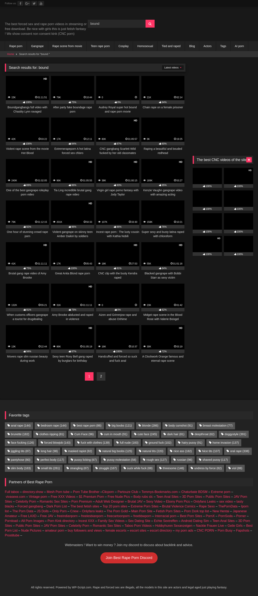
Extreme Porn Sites (145, 506)
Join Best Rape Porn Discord (129, 558)
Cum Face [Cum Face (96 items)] (84, 434)
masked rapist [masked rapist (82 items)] (80, 451)
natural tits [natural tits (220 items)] (152, 451)
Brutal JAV (135, 501)
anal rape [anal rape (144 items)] (21, 425)
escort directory (161, 530)
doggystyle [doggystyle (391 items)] (235, 434)
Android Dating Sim (195, 521)
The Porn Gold (117, 511)
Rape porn (15, 46)
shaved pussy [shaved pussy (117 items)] (215, 459)
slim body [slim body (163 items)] (21, 468)
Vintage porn (38, 496)
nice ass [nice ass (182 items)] (183, 451)
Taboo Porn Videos (138, 525)
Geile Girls (235, 525)
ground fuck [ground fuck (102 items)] (160, 442)
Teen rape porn (100, 46)
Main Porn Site (141, 511)
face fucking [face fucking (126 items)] (22, 442)
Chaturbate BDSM (194, 492)
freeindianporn (67, 516)
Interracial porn (165, 516)
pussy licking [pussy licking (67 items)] (85, 459)
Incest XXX (86, 521)
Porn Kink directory (61, 521)
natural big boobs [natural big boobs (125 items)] (117, 451)
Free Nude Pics (119, 496)
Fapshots (242, 530)
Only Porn (59, 511)
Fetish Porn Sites (168, 511)
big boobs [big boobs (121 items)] (122, 425)
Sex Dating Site (139, 521)
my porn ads (184, 530)
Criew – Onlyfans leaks (86, 511)
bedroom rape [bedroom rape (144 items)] (54, 425)
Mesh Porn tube (58, 492)
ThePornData (227, 506)
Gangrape (37, 46)
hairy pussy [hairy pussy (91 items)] (192, 442)
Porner (241, 516)
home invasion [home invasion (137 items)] (225, 442)
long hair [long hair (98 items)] (49, 451)
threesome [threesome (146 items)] (173, 468)
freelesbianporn (92, 516)
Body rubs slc (143, 496)
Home (10, 54)
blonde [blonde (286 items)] (150, 425)
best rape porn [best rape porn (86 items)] (89, 425)
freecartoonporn (118, 516)
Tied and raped (171, 46)
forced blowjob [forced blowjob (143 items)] (57, 442)
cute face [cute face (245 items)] (147, 434)
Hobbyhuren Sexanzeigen (173, 525)
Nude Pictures (31, 530)
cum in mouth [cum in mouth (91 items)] (115, 434)
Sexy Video (154, 501)
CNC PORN (205, 530)
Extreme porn (220, 492)
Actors (208, 46)
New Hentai (220, 511)
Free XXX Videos (63, 496)
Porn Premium (81, 501)
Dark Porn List (56, 506)
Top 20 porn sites (115, 506)
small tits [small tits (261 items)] (50, 468)
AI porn (239, 46)
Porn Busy (225, 530)
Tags (223, 46)
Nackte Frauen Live (210, 525)
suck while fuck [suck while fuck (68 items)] (139, 468)
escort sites (138, 530)
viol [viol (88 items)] (237, 468)
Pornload (11, 521)
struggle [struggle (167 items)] (108, 468)
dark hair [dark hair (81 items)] (175, 434)
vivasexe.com (15, 496)
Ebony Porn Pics (178, 501)
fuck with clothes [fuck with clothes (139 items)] (95, 442)
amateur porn (54, 530)
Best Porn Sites (191, 516)
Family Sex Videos (111, 521)
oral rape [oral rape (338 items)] (239, 451)
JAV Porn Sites (54, 525)
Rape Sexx (207, 506)
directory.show (33, 492)
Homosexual (145, 46)
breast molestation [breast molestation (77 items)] (217, 425)
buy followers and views (85, 530)
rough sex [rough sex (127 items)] (156, 459)
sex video (226, 501)
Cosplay (124, 46)
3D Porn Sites (192, 496)
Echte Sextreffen (166, 521)
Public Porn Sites (218, 496)
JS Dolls (43, 511)
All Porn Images (32, 521)
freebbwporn (142, 516)
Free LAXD (28, 516)
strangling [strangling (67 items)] (79, 468)
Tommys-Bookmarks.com (159, 492)
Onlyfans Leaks (205, 501)
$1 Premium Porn (91, 496)
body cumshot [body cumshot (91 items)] (180, 425)
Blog (192, 46)
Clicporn (108, 492)
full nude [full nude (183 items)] (129, 442)
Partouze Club (128, 492)
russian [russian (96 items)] (184, 459)
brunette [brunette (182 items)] (20, 434)
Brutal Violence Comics (178, 506)
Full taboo (12, 492)
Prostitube (12, 535)
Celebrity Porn (26, 501)
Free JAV (46, 516)
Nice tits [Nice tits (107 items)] (211, 451)
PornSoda (225, 516)
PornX (210, 516)
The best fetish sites (84, 506)
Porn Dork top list (196, 511)
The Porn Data (22, 511)
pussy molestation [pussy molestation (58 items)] (121, 459)
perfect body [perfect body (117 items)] (52, 459)
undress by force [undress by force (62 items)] (208, 468)
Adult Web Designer (109, 501)
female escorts (115, 530)
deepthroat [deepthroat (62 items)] (204, 434)
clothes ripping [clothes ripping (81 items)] (52, 434)
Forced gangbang (30, 506)
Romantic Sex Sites (54, 501)
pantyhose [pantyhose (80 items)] (20, 459)
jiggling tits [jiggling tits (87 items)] (20, 451)
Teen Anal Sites (167, 496)
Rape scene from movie (67, 46)
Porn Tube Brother (86, 492)
